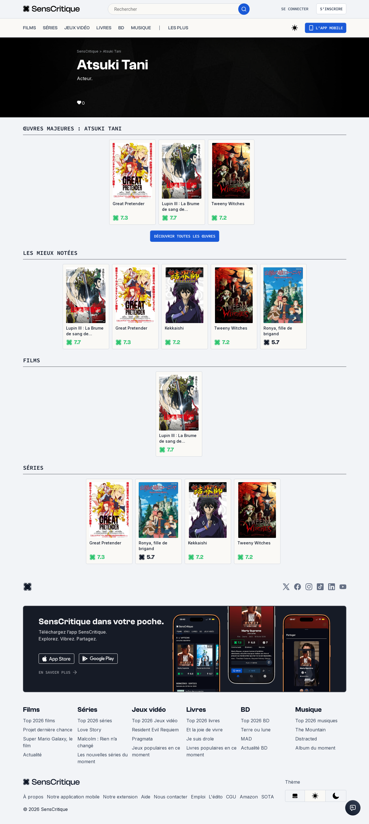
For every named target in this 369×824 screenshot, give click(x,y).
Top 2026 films (39, 720)
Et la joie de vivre (204, 730)
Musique (308, 709)
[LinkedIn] (331, 588)
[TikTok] (320, 588)
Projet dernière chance (47, 730)
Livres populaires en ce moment (211, 751)
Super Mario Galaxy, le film (48, 742)
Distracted (306, 739)
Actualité (32, 755)
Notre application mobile (73, 797)
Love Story (89, 730)
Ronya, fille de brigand (277, 331)
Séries (87, 709)
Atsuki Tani (112, 51)
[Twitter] (286, 588)
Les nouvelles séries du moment (102, 758)
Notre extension (120, 797)
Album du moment (315, 748)
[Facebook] (297, 588)
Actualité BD (254, 748)
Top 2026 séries (94, 720)
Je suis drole (200, 739)
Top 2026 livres (203, 720)
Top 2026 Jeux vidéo (155, 720)
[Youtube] (343, 588)
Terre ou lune (256, 730)
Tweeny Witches (227, 203)
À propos (33, 797)
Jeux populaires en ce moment (156, 751)
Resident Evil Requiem (155, 730)
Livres (196, 709)
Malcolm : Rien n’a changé (97, 742)
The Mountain (310, 730)
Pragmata (142, 739)
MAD (246, 739)
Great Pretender (128, 203)
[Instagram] (308, 588)
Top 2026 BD (255, 720)
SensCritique (87, 51)
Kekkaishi (174, 328)
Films (31, 709)
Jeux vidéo (149, 709)
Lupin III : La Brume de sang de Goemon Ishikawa (180, 206)
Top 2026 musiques (316, 720)
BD (245, 709)
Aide (145, 797)
